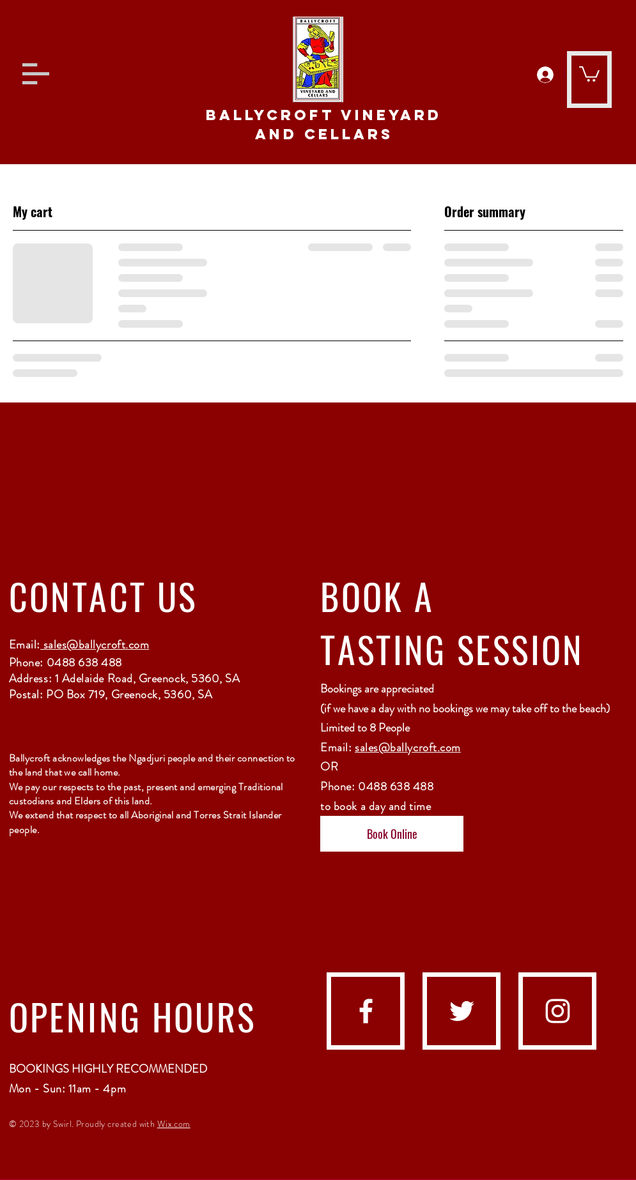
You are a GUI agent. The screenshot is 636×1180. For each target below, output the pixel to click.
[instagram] (557, 1011)
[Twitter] (462, 1011)
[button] (35, 73)
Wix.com (173, 1123)
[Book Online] (391, 834)
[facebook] (366, 1011)
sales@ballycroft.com (94, 644)
